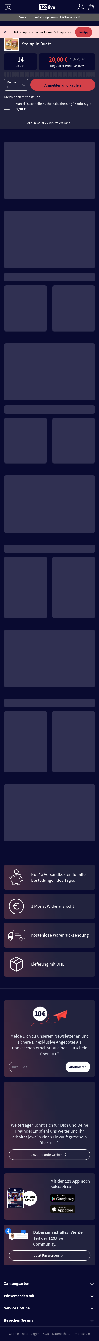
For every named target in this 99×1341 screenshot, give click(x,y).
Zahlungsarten (49, 1283)
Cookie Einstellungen (24, 1333)
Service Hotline (49, 1307)
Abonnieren (78, 1067)
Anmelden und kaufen (62, 75)
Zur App (83, 32)
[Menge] (16, 75)
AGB (46, 1333)
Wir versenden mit (49, 1295)
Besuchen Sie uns (49, 1320)
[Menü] (8, 7)
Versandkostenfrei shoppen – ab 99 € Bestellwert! (49, 17)
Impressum (82, 1333)
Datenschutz (61, 1333)
